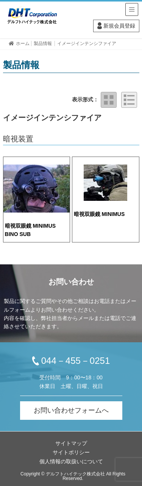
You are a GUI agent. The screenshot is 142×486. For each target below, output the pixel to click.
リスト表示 (129, 100)
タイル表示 (109, 100)
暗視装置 (18, 139)
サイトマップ (71, 443)
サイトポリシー (71, 452)
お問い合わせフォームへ (71, 410)
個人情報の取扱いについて (71, 461)
